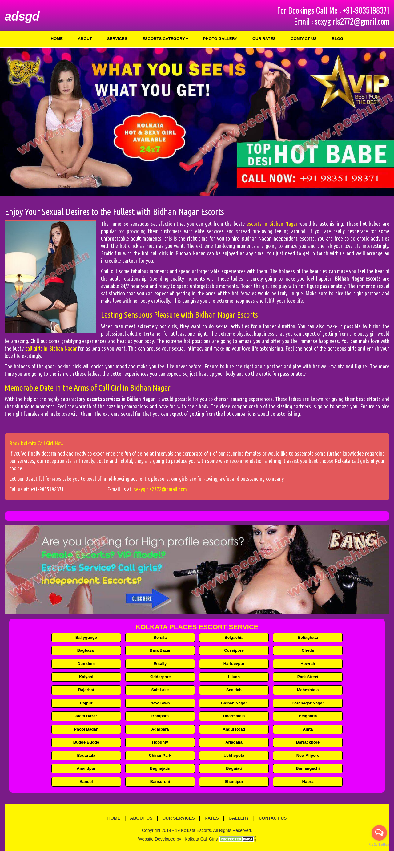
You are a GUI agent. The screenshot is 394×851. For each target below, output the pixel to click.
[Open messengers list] (379, 833)
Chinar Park (160, 755)
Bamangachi (308, 768)
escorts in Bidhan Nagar (273, 224)
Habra (308, 781)
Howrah (307, 663)
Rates (211, 818)
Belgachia (233, 637)
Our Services (178, 818)
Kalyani (86, 677)
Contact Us (303, 38)
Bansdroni (160, 781)
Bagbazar (86, 650)
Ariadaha (234, 742)
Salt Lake (160, 689)
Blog (338, 38)
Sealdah (234, 689)
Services (117, 38)
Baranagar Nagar (308, 703)
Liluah (234, 677)
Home (57, 38)
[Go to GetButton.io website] (379, 845)
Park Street (308, 677)
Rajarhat (86, 689)
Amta (308, 729)
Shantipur (234, 781)
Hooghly (160, 742)
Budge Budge (86, 742)
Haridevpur (234, 663)
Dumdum (86, 663)
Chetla (308, 650)
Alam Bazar (86, 716)
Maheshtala (308, 689)
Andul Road (234, 729)
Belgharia (308, 716)
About (85, 38)
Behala (160, 637)
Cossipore (234, 650)
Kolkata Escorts (196, 830)
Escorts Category (165, 38)
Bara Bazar (160, 650)
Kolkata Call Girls (201, 839)
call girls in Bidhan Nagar (51, 348)
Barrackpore (308, 742)
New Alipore (308, 755)
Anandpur (86, 768)
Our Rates (264, 38)
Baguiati (234, 768)
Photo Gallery (220, 38)
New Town (160, 703)
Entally (160, 663)
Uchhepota (233, 755)
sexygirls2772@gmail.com (352, 21)
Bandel (86, 781)
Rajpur (86, 703)
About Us (141, 818)
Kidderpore (160, 677)
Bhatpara (160, 716)
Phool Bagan (86, 729)
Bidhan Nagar (234, 703)
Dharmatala (234, 716)
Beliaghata (308, 637)
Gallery (239, 818)
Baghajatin (160, 768)
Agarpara (160, 729)
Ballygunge (86, 637)
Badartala (86, 755)
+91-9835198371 (366, 10)
